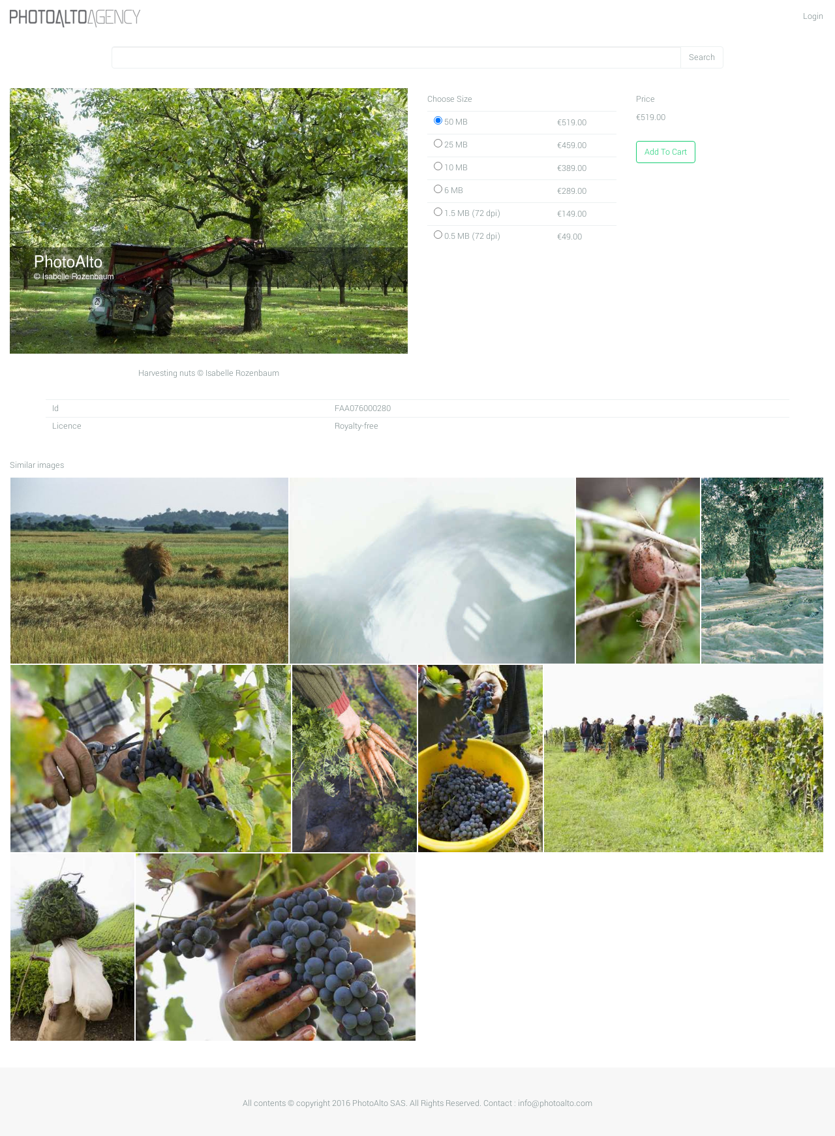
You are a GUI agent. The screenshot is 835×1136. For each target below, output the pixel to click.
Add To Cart (666, 152)
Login (813, 16)
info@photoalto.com (555, 1103)
